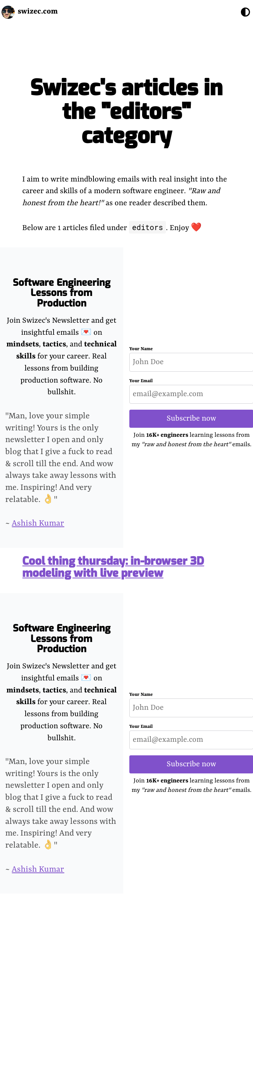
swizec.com (38, 11)
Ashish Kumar (38, 523)
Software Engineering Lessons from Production (61, 293)
